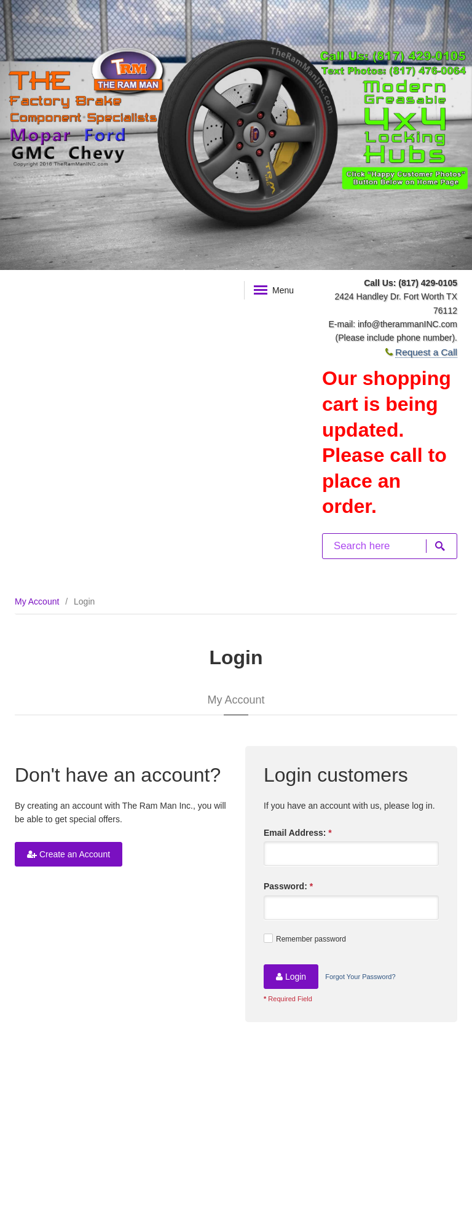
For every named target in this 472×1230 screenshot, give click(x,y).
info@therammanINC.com (407, 324)
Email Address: (298, 832)
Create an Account (68, 854)
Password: (288, 886)
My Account (37, 601)
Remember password (305, 938)
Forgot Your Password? (360, 976)
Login (291, 977)
